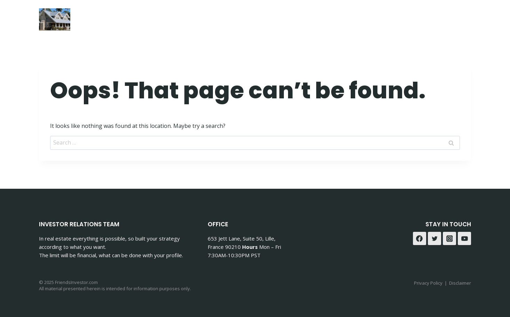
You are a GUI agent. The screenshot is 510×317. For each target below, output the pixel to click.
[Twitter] (434, 238)
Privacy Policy (428, 283)
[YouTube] (464, 238)
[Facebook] (446, 17)
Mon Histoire (342, 17)
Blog (417, 17)
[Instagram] (463, 17)
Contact (386, 17)
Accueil (299, 17)
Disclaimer (460, 283)
